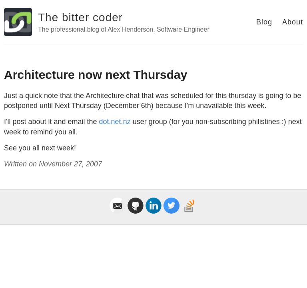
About (292, 22)
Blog (264, 22)
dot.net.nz (115, 122)
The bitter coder (80, 17)
